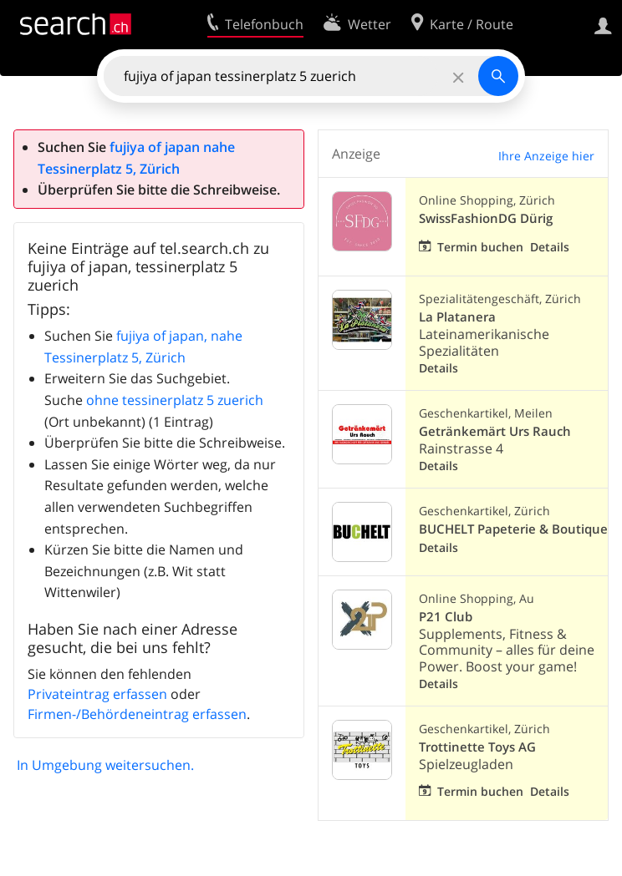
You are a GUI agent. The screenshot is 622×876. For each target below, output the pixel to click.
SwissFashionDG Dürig (486, 218)
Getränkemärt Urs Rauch (495, 431)
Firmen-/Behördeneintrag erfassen (137, 714)
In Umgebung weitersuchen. (105, 765)
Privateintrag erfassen (97, 694)
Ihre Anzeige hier (546, 156)
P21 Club (445, 616)
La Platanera (457, 317)
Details (549, 247)
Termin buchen (480, 247)
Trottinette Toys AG (477, 747)
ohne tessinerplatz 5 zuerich (174, 400)
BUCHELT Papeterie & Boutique (513, 529)
